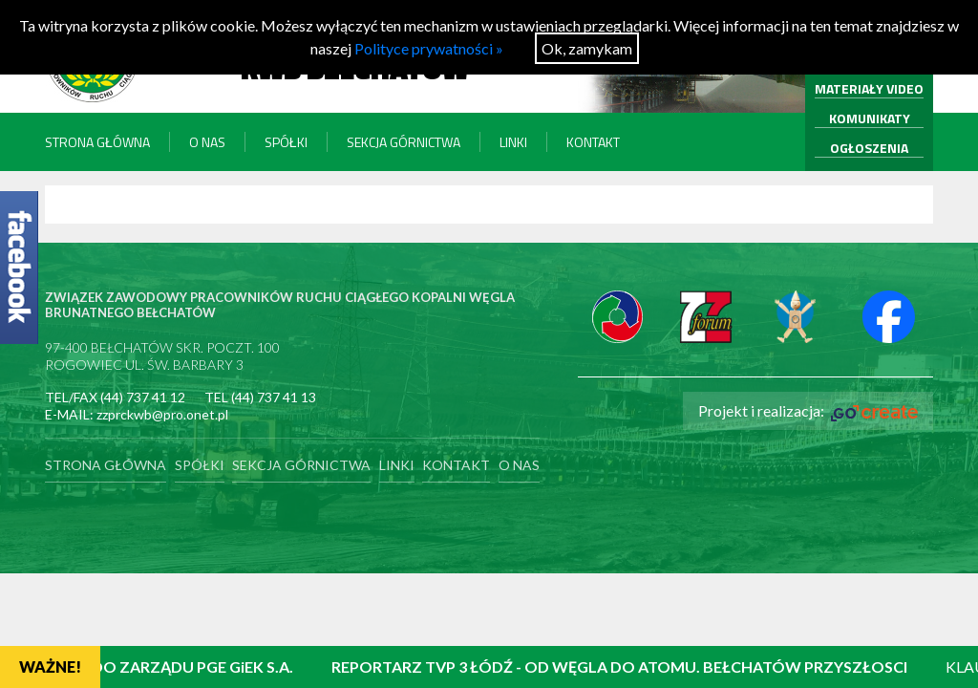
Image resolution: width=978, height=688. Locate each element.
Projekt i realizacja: (808, 410)
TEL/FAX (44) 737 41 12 (115, 397)
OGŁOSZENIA (869, 148)
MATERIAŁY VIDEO (869, 88)
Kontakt (593, 142)
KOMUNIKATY (869, 118)
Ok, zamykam (587, 48)
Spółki (286, 142)
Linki (513, 142)
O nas (207, 142)
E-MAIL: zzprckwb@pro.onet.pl (136, 414)
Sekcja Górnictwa (403, 142)
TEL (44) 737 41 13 (260, 397)
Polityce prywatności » (428, 48)
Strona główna (97, 142)
